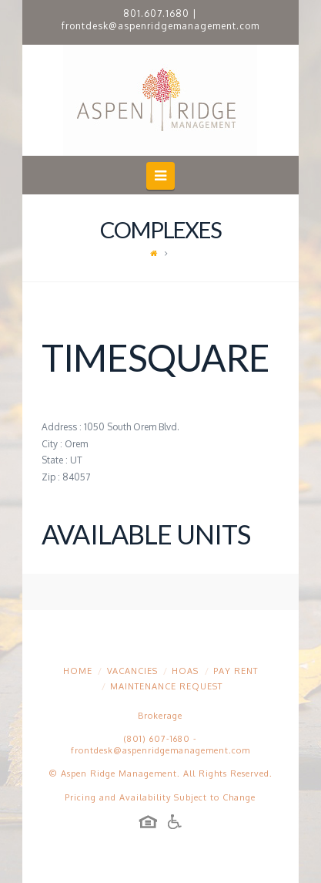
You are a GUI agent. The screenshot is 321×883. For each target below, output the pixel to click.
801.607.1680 (156, 13)
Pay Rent (235, 671)
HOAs (185, 671)
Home (77, 671)
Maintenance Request (166, 686)
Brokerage (160, 715)
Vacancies (132, 671)
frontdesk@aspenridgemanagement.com (160, 26)
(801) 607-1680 (157, 738)
